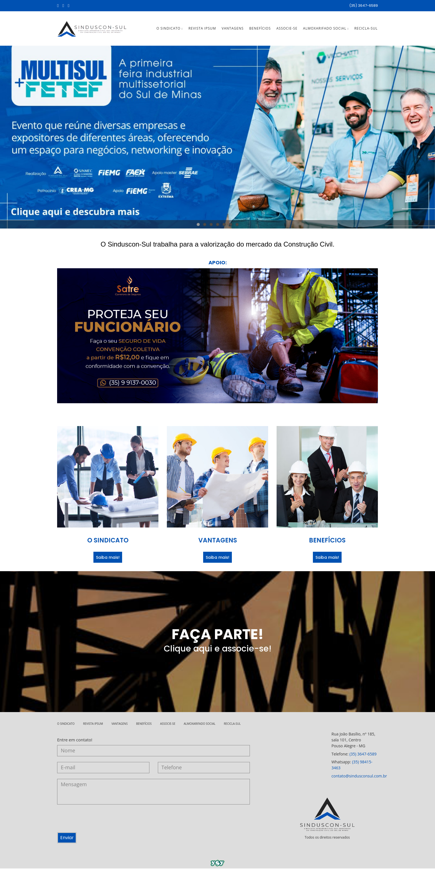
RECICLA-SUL (366, 29)
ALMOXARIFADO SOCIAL (326, 30)
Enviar (69, 840)
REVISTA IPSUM (202, 29)
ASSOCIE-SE (286, 29)
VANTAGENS (233, 29)
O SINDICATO (169, 30)
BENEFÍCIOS (260, 29)
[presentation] (100, 824)
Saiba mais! (108, 560)
